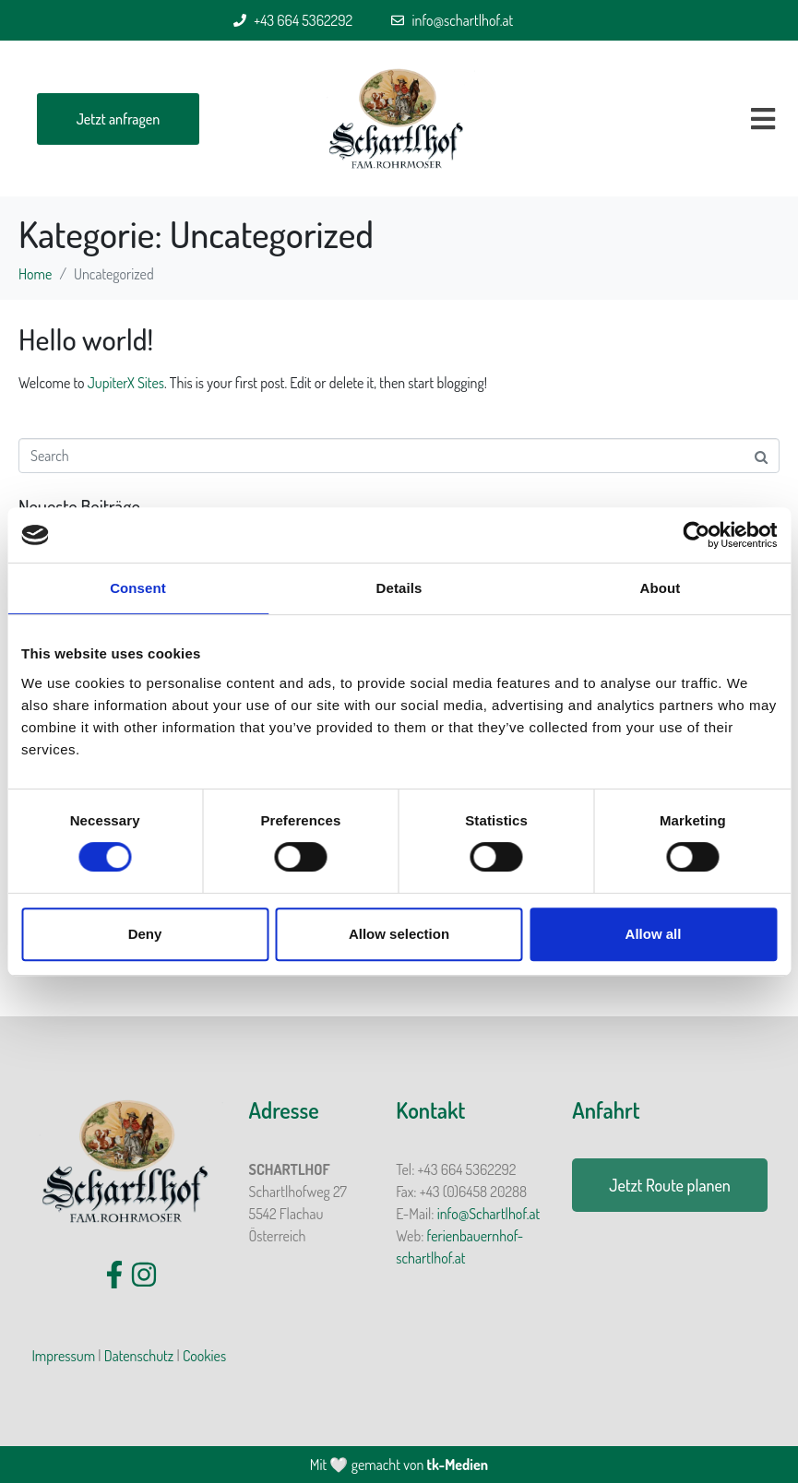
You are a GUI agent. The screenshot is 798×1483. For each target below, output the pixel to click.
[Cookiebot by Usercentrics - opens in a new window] (696, 535)
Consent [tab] (138, 588)
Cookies (204, 1356)
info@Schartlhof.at (488, 1213)
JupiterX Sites (126, 383)
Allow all (653, 934)
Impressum (63, 1356)
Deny (145, 934)
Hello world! (85, 339)
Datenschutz (138, 1356)
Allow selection (399, 934)
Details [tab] (399, 588)
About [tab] (660, 588)
